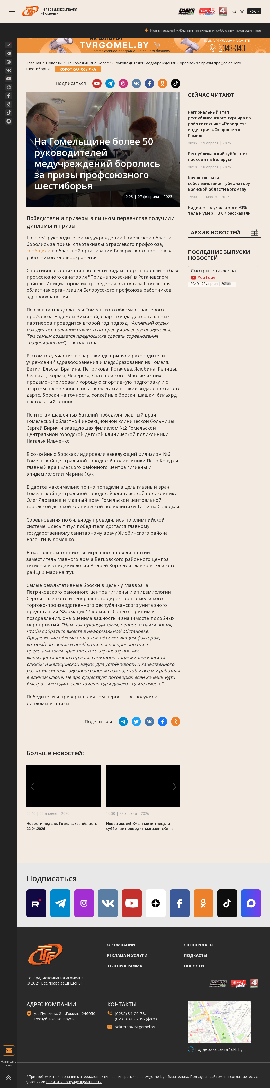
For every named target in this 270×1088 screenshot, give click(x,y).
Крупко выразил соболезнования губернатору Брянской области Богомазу (219, 183)
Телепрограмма (124, 965)
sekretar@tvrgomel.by (135, 1026)
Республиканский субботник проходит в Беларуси (218, 156)
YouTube (203, 277)
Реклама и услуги (127, 955)
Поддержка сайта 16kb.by (219, 1049)
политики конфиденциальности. (74, 1081)
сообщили (38, 251)
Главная (33, 62)
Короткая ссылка (78, 69)
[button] (175, 786)
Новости (54, 62)
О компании (121, 944)
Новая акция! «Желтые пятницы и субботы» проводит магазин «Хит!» (140, 826)
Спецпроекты (198, 944)
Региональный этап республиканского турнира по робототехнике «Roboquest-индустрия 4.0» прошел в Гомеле (219, 123)
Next (230, 283)
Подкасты (195, 955)
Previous (226, 283)
